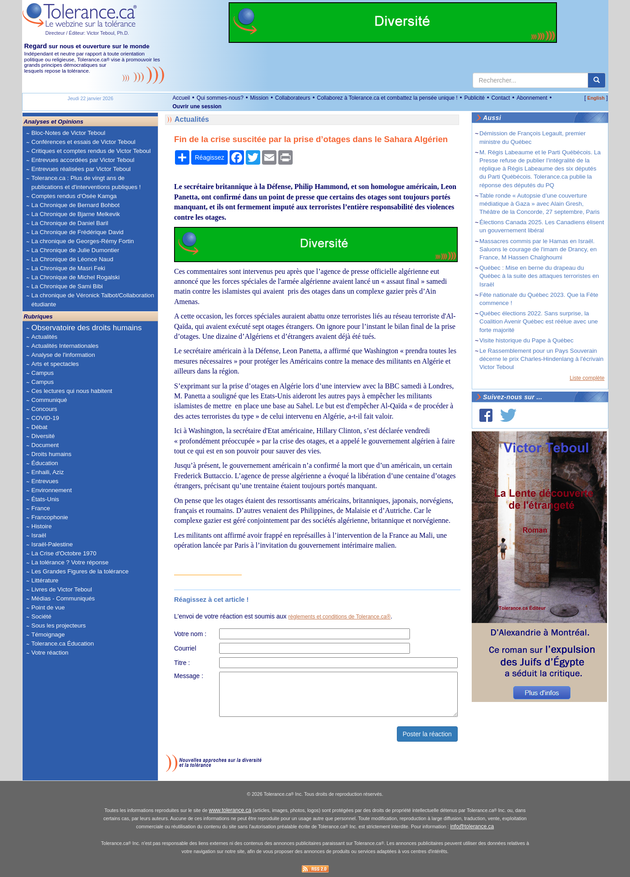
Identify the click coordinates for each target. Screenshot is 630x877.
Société (41, 616)
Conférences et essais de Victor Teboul (84, 141)
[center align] (597, 80)
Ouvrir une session (197, 106)
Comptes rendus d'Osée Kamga (74, 196)
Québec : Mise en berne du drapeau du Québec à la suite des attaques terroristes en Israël (539, 275)
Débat (40, 427)
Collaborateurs (292, 98)
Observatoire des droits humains (87, 327)
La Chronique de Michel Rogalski (76, 277)
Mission (259, 98)
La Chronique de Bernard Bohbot (76, 205)
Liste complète (587, 378)
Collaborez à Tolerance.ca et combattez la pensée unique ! (387, 98)
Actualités (45, 336)
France (41, 508)
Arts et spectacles (55, 363)
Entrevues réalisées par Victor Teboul (81, 169)
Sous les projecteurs (59, 625)
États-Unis (45, 499)
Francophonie (50, 517)
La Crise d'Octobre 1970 (64, 553)
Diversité (43, 436)
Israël (39, 535)
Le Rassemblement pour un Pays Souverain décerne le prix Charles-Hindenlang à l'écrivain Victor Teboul (541, 358)
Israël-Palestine (52, 544)
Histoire (42, 526)
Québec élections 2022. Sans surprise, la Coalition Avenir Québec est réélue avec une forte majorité (538, 321)
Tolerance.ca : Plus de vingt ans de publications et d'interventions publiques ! (86, 182)
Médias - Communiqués (63, 598)
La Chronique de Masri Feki (69, 268)
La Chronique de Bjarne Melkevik (76, 214)
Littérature (45, 580)
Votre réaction (50, 652)
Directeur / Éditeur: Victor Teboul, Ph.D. (87, 33)
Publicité (474, 98)
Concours (44, 409)
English (595, 98)
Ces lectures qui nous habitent (72, 391)
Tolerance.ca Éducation (63, 643)
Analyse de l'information (63, 354)
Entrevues (45, 481)
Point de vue (48, 607)
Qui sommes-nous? (220, 98)
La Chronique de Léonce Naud (73, 259)
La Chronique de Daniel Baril (70, 223)
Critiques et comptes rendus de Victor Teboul (91, 151)
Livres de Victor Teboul (62, 589)
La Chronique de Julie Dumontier (76, 250)
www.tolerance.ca (230, 810)
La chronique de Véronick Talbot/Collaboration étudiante (93, 300)
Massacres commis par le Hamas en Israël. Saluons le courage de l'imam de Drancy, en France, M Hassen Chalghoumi (538, 249)
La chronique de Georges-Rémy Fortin (83, 241)
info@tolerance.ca (472, 826)
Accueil (181, 98)
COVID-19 (45, 418)
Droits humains (52, 454)
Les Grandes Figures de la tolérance (80, 571)
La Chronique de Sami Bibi (67, 286)
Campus (43, 372)
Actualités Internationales (65, 345)
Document (45, 445)
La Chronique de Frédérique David (78, 232)
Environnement (52, 490)
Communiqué (49, 400)
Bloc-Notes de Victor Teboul (69, 132)
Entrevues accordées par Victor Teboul (83, 160)
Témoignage (48, 634)
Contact (500, 98)
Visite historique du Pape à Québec (526, 340)
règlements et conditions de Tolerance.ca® (339, 617)
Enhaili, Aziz (48, 472)
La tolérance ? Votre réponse (70, 562)
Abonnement (531, 98)
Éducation (45, 463)
